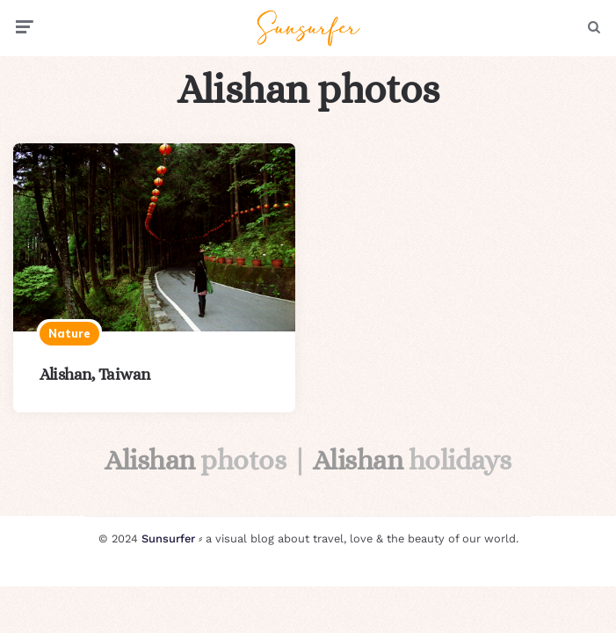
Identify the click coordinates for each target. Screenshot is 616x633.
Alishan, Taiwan (95, 374)
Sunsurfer (168, 538)
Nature (69, 333)
